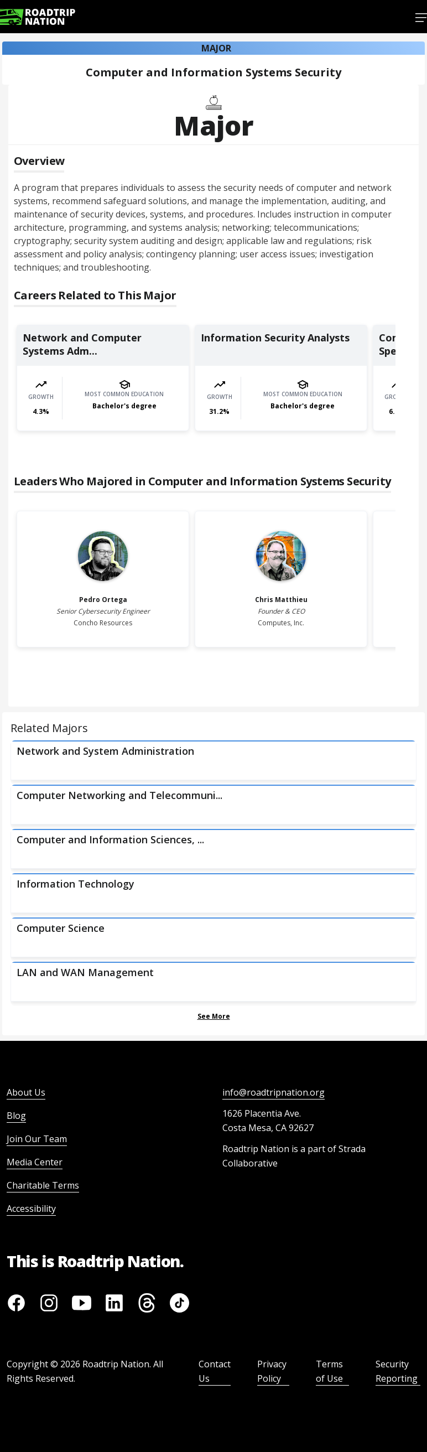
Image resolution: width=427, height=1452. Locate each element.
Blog (16, 1115)
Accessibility (31, 1208)
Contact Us (215, 1371)
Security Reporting (397, 1371)
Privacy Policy (272, 1371)
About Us (26, 1092)
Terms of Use (329, 1371)
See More (213, 1016)
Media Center (35, 1162)
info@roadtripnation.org (273, 1092)
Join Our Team (37, 1139)
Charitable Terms (43, 1185)
